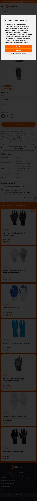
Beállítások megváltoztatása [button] (18, 53)
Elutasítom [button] (18, 50)
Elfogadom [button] (18, 47)
